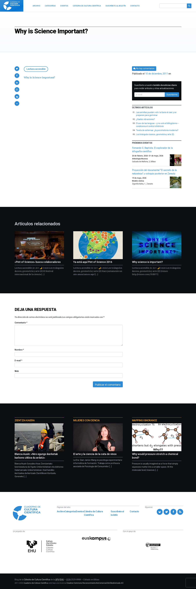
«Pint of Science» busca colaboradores (38, 261)
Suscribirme (171, 94)
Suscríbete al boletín (117, 513)
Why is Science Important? (39, 77)
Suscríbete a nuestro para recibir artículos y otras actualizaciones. (155, 87)
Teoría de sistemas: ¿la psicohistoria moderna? (157, 130)
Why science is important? (147, 261)
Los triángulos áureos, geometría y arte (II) (155, 134)
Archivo (61, 511)
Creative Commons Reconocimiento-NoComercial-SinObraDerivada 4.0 (95, 583)
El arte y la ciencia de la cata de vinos (95, 454)
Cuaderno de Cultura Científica (36, 583)
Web (17, 371)
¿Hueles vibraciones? (145, 119)
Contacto (134, 511)
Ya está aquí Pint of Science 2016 (92, 261)
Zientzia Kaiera (25, 420)
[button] (17, 68)
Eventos (80, 511)
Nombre (19, 350)
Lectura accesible (35, 69)
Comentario (21, 322)
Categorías (70, 511)
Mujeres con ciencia (86, 420)
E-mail (18, 360)
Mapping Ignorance (144, 420)
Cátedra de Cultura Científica (93, 513)
